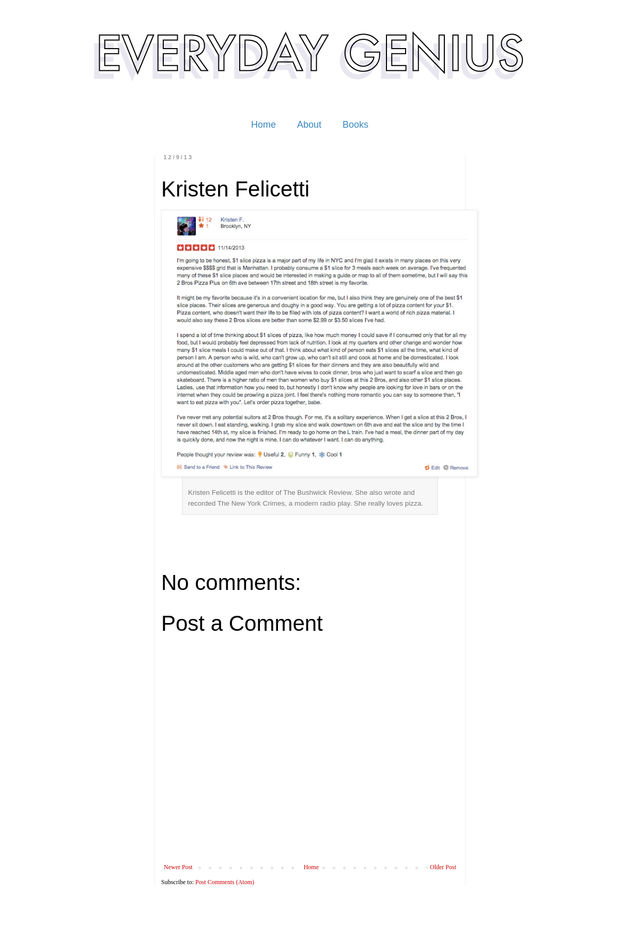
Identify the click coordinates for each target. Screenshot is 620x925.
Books (355, 124)
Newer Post (178, 867)
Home (263, 124)
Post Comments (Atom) (224, 882)
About (309, 124)
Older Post (443, 867)
